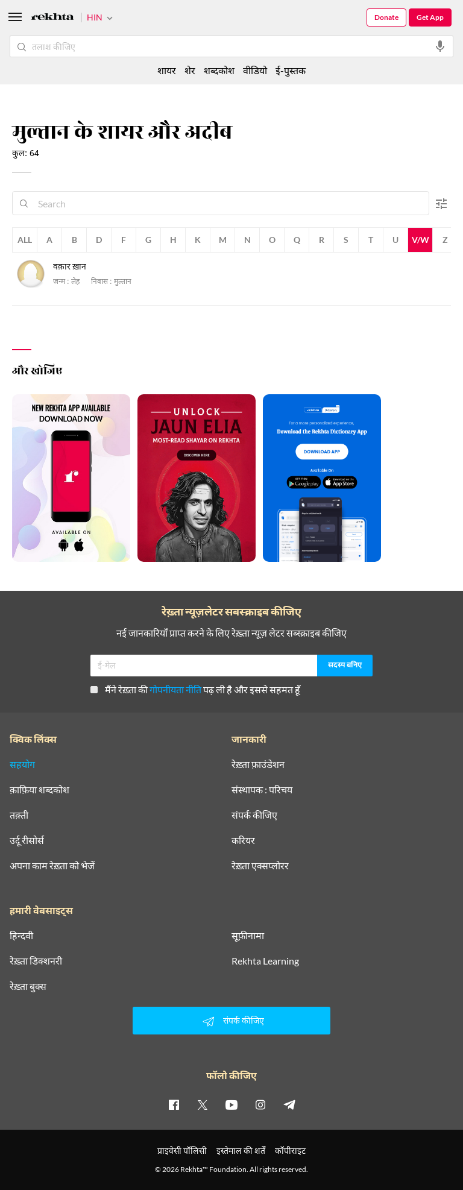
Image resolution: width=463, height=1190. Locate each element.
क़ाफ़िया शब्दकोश (39, 790)
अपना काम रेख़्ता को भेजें (52, 865)
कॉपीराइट (290, 1150)
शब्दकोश (219, 70)
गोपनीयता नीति (175, 689)
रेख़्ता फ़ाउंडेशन (258, 764)
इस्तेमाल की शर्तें (240, 1150)
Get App (430, 17)
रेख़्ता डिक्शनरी (36, 961)
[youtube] (231, 1104)
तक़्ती (19, 815)
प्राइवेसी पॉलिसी (182, 1150)
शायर (166, 70)
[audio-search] (440, 46)
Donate (386, 17)
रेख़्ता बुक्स (28, 986)
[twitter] (202, 1104)
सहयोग (22, 764)
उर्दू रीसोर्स (27, 840)
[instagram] (260, 1104)
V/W (420, 240)
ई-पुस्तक (291, 70)
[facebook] (173, 1104)
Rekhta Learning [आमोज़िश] (265, 961)
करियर (243, 840)
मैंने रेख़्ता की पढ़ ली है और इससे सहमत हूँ (195, 689)
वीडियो (255, 70)
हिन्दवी (21, 935)
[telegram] (289, 1104)
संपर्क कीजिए (254, 815)
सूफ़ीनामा (248, 935)
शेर (189, 70)
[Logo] (52, 18)
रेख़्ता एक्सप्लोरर (260, 865)
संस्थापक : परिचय (262, 790)
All (24, 240)
